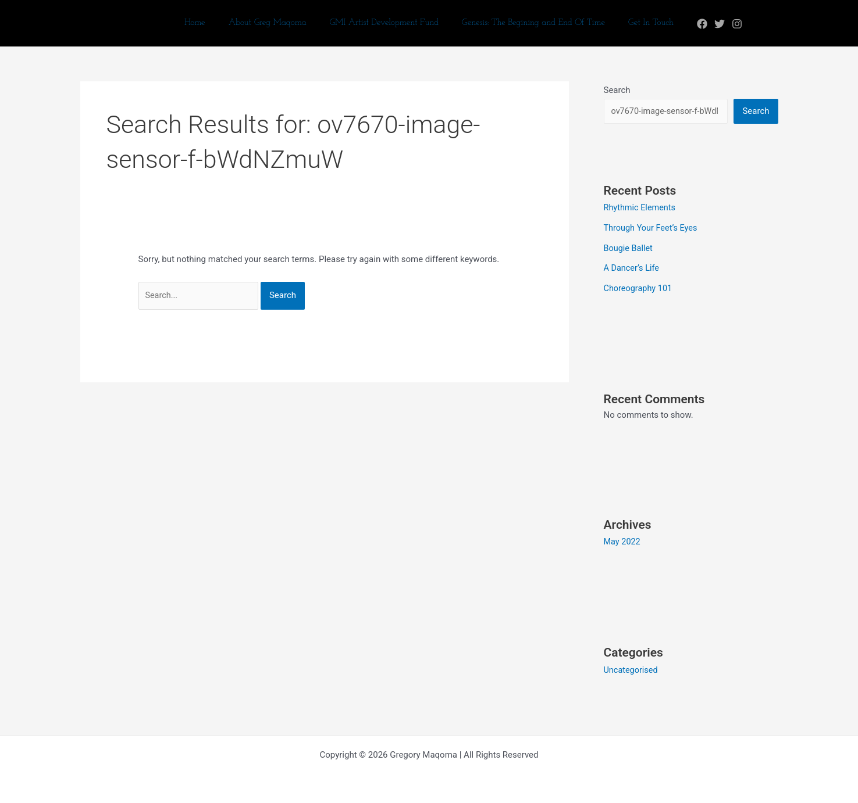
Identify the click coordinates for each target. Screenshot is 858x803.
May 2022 (623, 540)
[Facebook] (687, 24)
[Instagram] (722, 24)
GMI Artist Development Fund (384, 23)
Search (617, 90)
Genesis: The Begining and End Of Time (527, 23)
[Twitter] (705, 24)
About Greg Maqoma (273, 23)
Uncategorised (632, 667)
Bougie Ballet (629, 247)
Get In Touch (639, 23)
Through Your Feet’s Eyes (652, 228)
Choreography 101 (639, 286)
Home (206, 23)
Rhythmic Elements (641, 208)
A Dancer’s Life (632, 267)
